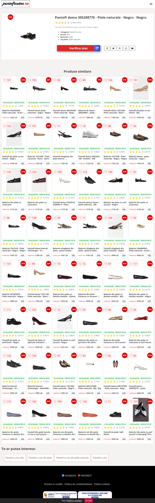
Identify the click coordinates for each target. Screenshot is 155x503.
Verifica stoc (84, 48)
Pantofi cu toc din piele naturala (72, 457)
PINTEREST (85, 475)
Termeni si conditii (53, 484)
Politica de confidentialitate (78, 484)
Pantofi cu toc (100, 457)
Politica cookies (102, 484)
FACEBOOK (69, 475)
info (22, 117)
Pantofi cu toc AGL (14, 457)
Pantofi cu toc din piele (40, 457)
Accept (88, 500)
